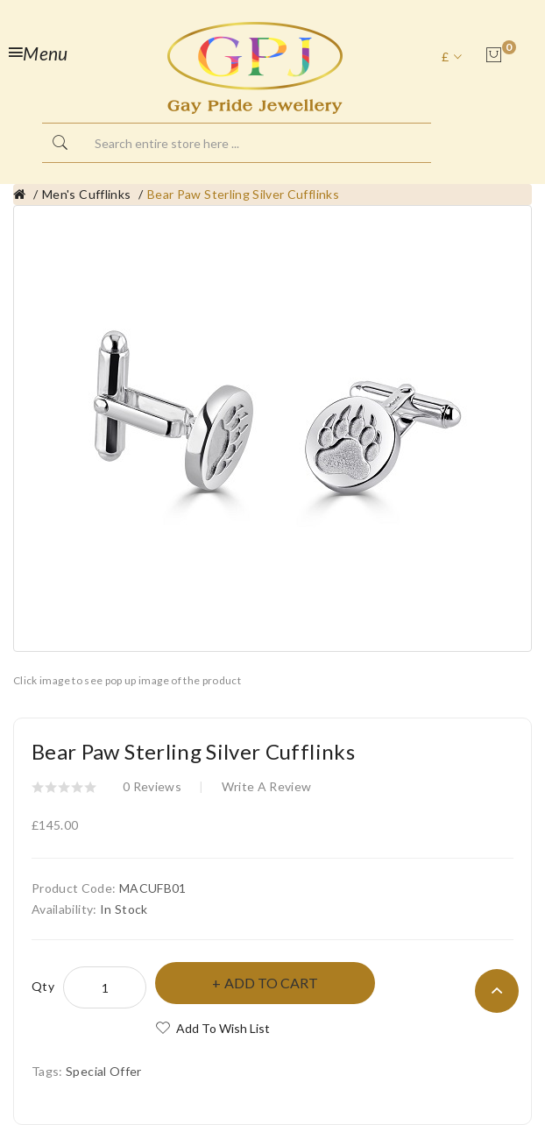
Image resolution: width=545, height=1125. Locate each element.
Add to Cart (271, 982)
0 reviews (152, 786)
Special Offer (104, 1071)
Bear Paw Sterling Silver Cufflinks (243, 194)
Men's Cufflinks (86, 194)
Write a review (267, 786)
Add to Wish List (223, 1028)
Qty (43, 986)
